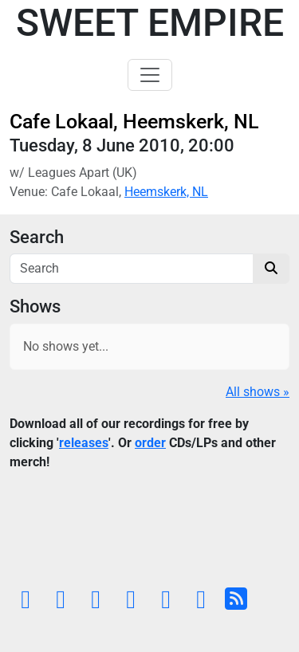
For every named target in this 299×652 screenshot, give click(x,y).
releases (83, 442)
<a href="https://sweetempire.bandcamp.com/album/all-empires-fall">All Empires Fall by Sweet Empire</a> (149, 532)
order (150, 442)
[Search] (132, 268)
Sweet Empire (150, 22)
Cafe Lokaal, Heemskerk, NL (134, 121)
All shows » (257, 391)
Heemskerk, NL (166, 191)
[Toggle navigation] (150, 75)
